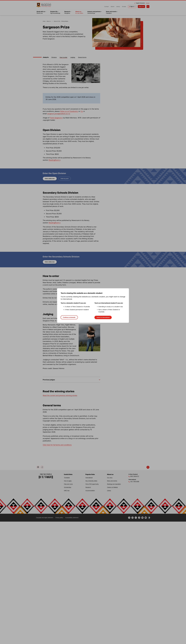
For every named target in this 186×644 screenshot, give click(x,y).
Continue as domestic (69, 317)
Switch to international (103, 317)
